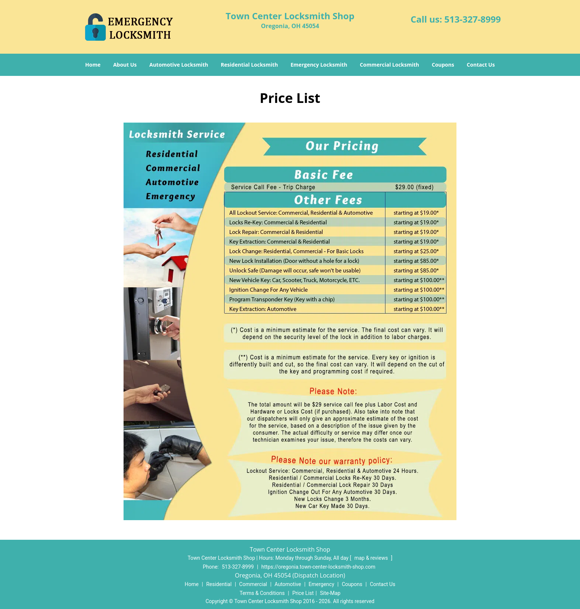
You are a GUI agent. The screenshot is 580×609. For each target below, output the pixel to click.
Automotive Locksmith (178, 64)
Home (92, 64)
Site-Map (330, 593)
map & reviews (371, 558)
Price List (303, 593)
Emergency (321, 584)
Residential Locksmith (249, 64)
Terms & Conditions (262, 593)
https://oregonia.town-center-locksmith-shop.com (318, 567)
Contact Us (481, 64)
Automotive (287, 584)
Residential (219, 584)
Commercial (253, 584)
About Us (125, 64)
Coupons (443, 64)
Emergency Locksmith (319, 64)
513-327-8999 (472, 19)
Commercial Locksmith (389, 64)
